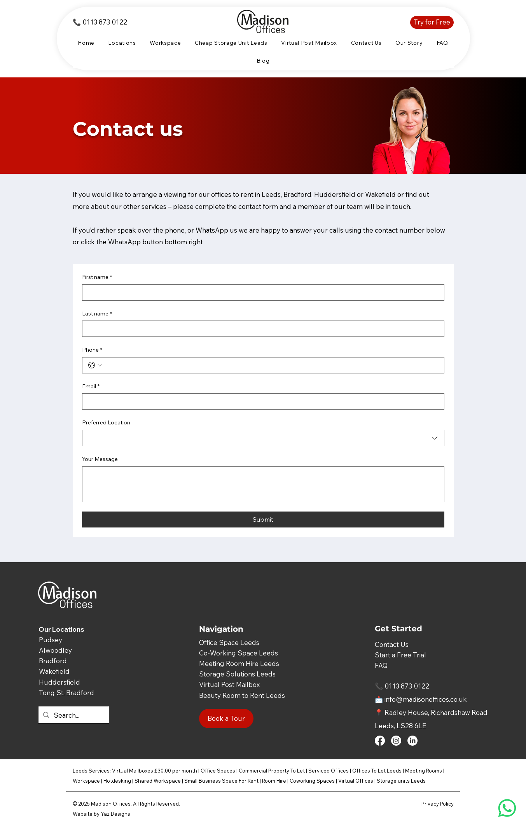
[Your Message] (263, 484)
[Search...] (73, 715)
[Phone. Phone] (271, 365)
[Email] (260, 401)
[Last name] (260, 328)
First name (97, 277)
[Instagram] (396, 741)
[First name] (260, 292)
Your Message (100, 459)
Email (91, 387)
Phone (92, 350)
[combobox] (263, 438)
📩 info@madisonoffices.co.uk (421, 699)
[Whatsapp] (507, 808)
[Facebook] (380, 741)
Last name (97, 314)
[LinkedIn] (412, 741)
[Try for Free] (432, 22)
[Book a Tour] (226, 718)
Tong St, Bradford (66, 693)
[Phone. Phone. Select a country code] (95, 365)
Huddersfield (59, 682)
